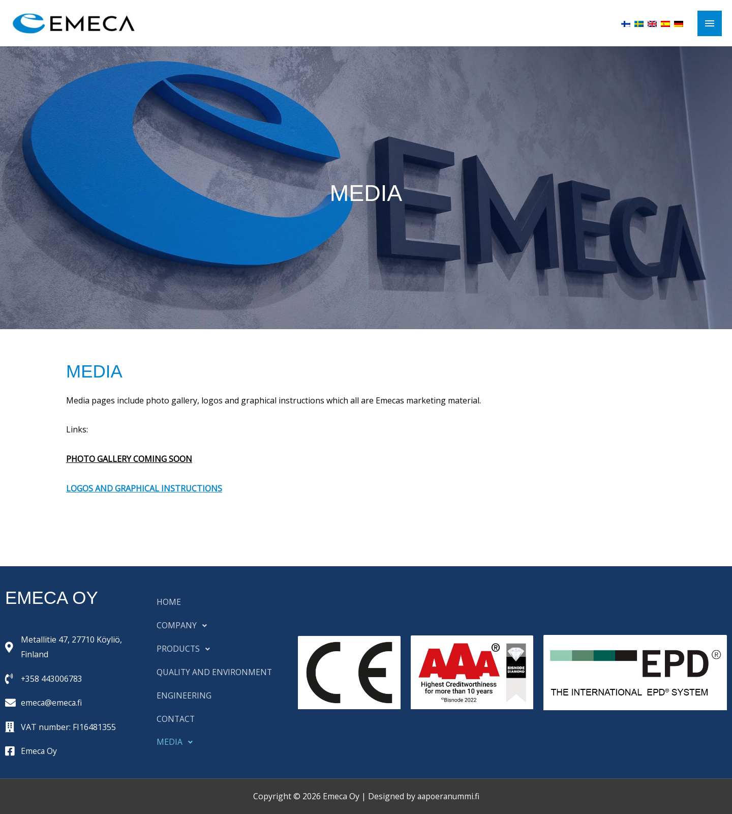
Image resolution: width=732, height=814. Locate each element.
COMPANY (184, 626)
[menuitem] (625, 23)
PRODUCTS (186, 649)
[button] (219, 625)
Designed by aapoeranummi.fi (423, 796)
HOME (169, 602)
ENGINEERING (184, 696)
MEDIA (177, 743)
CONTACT (176, 719)
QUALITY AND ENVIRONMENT (215, 672)
